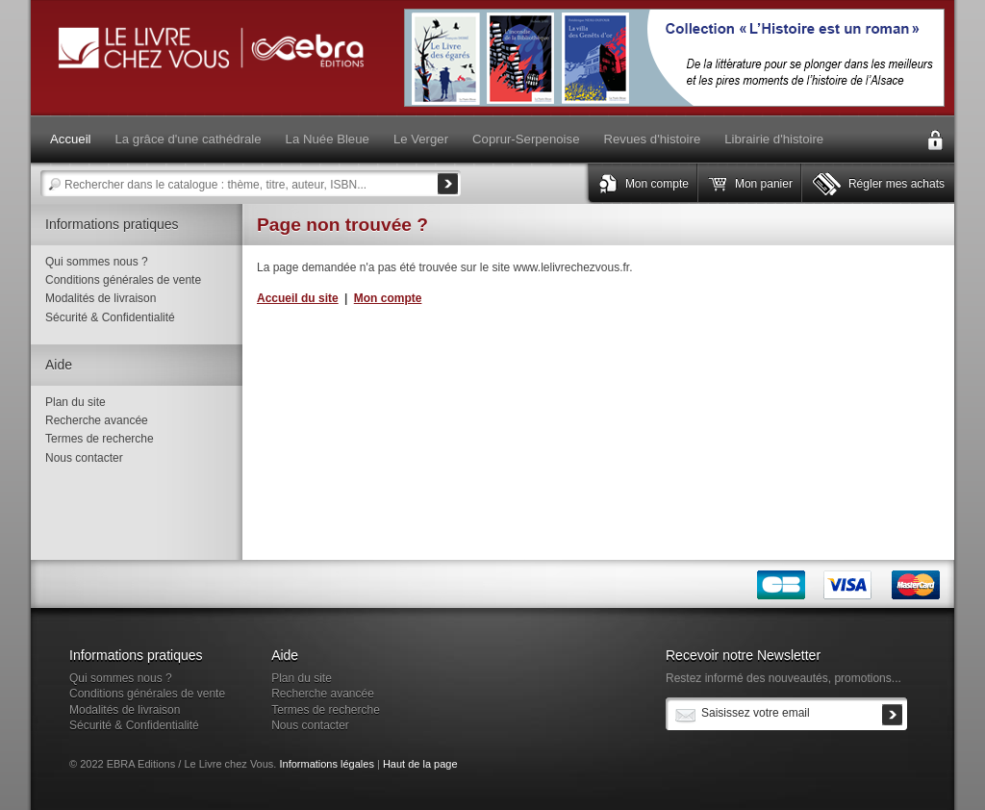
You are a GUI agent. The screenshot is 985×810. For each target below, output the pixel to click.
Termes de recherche (99, 438)
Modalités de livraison (100, 298)
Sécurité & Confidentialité (110, 317)
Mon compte (657, 183)
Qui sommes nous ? (96, 261)
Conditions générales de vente (123, 280)
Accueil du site (298, 298)
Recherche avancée (96, 420)
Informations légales (326, 764)
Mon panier (764, 183)
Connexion (935, 140)
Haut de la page (420, 764)
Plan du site (75, 402)
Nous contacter (84, 458)
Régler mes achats (896, 183)
